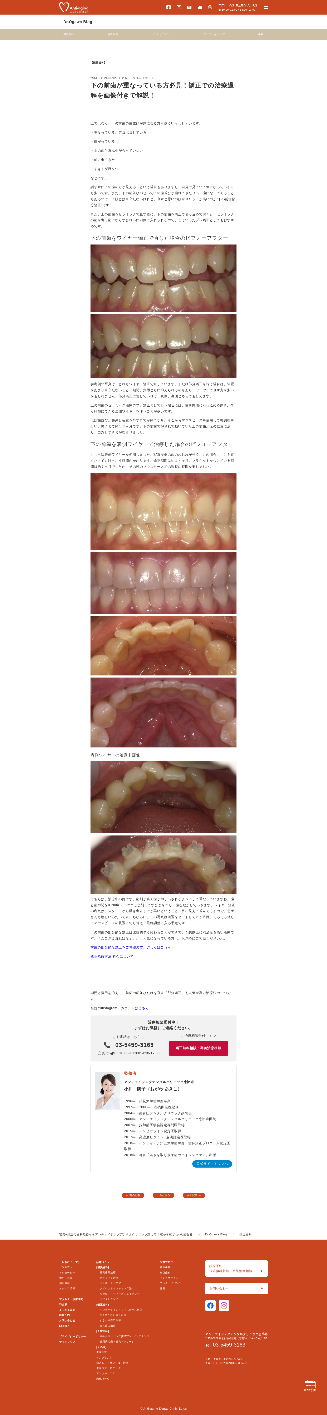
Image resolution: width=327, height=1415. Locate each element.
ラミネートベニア (110, 1283)
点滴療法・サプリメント (111, 1368)
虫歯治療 (101, 1352)
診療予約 (64, 1315)
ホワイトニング (109, 1299)
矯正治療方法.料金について (112, 956)
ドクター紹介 (67, 1272)
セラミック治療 (109, 1277)
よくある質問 (67, 1309)
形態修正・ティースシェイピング (120, 1293)
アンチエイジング (214, 34)
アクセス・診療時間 (71, 1299)
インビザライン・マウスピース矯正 (121, 1309)
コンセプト (66, 1267)
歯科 (261, 34)
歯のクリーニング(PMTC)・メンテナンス (125, 1336)
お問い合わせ (67, 1320)
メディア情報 (67, 1288)
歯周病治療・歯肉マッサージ (117, 1341)
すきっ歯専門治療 (110, 1320)
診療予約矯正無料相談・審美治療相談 (236, 1269)
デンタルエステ (105, 1373)
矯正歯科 (112, 34)
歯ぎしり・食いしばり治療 (112, 1362)
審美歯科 (68, 34)
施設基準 (64, 1283)
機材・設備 (66, 1277)
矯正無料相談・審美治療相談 (198, 1048)
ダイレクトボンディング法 (116, 1288)
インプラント (104, 1357)
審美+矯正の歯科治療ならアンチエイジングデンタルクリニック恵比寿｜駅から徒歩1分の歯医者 (125, 1234)
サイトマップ (67, 1341)
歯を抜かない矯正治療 (113, 1315)
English (64, 1325)
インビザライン (160, 34)
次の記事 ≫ (194, 1195)
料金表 (63, 1304)
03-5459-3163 (134, 1045)
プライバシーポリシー (72, 1336)
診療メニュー (104, 1262)
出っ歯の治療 (108, 1325)
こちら (143, 1008)
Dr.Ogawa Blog (77, 22)
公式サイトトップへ (212, 1164)
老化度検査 (103, 1378)
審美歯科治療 (108, 1272)
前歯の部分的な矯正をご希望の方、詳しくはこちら (131, 947)
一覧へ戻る (163, 1195)
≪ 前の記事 (133, 1195)
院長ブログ (166, 1262)
